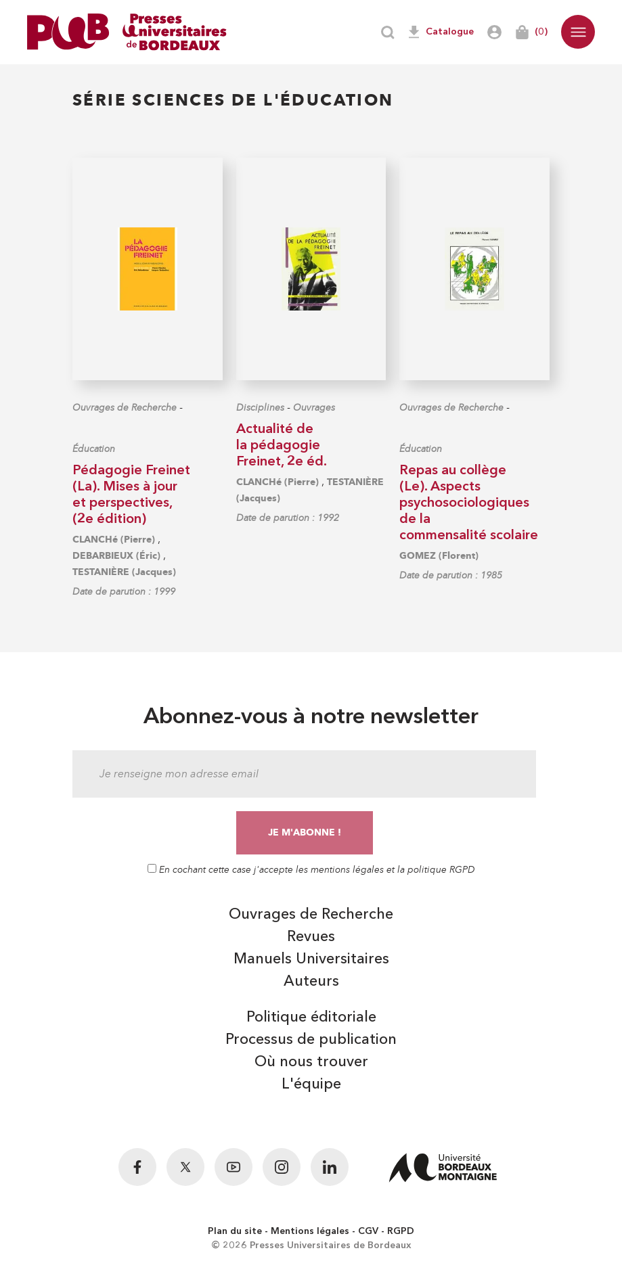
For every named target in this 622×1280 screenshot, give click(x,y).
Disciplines (260, 407)
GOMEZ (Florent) (439, 556)
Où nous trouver (311, 1062)
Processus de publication (311, 1039)
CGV (368, 1231)
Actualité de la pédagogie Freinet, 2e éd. (281, 446)
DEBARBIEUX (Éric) (116, 556)
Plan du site (235, 1231)
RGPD (400, 1231)
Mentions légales (310, 1231)
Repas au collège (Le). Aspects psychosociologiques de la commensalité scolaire (468, 503)
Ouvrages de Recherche (124, 407)
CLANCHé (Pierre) (113, 539)
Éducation (93, 449)
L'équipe (311, 1084)
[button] (578, 32)
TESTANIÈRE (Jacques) (124, 572)
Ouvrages (314, 407)
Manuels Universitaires (311, 959)
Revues (311, 937)
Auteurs (311, 981)
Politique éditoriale (311, 1017)
